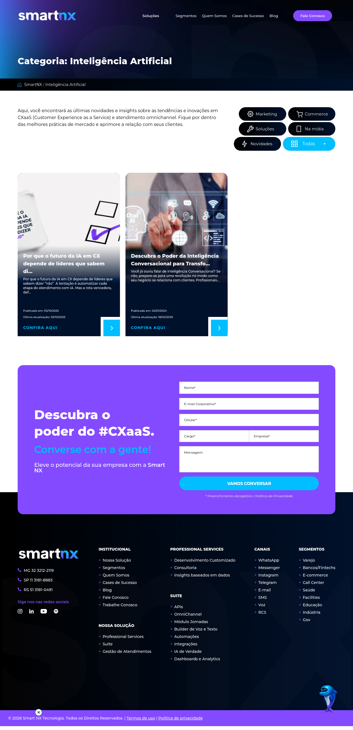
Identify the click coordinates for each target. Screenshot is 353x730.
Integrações (185, 647)
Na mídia (312, 129)
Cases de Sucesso (248, 16)
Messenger (269, 571)
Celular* (190, 418)
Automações (186, 640)
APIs (178, 610)
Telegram (267, 586)
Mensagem (193, 448)
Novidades (259, 144)
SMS (262, 601)
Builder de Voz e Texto (196, 633)
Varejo (309, 564)
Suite (108, 647)
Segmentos (186, 16)
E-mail (264, 593)
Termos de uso (141, 722)
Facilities (311, 601)
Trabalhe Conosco (120, 608)
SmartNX (33, 84)
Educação (312, 608)
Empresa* (262, 433)
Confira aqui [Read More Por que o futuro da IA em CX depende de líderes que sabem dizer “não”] (40, 328)
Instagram (268, 579)
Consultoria (185, 571)
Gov (306, 623)
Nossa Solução (117, 564)
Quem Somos (214, 16)
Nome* (190, 387)
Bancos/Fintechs (319, 571)
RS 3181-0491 (38, 593)
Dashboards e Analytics (197, 662)
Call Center (313, 586)
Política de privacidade (180, 722)
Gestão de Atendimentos (127, 655)
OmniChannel (188, 618)
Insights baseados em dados (202, 579)
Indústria (311, 616)
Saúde (309, 593)
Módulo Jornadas (191, 625)
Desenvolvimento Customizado (205, 564)
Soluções (151, 16)
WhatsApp (268, 564)
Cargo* (189, 433)
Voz (261, 608)
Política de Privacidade (274, 500)
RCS (262, 616)
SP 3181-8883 (38, 584)
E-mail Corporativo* (200, 403)
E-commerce (315, 579)
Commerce (314, 114)
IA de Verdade (188, 655)
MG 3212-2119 (39, 574)
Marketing (259, 114)
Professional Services (123, 640)
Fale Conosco (312, 16)
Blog (273, 16)
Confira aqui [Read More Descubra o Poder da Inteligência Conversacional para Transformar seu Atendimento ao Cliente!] (148, 328)
